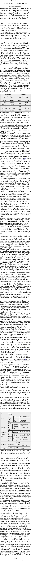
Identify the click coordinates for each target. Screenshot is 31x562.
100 (9, 371)
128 (1, 381)
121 (0, 381)
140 (14, 360)
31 (19, 349)
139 (7, 360)
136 (1, 360)
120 (11, 371)
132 (25, 359)
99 (20, 342)
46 (24, 349)
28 (7, 292)
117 (19, 301)
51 (13, 341)
